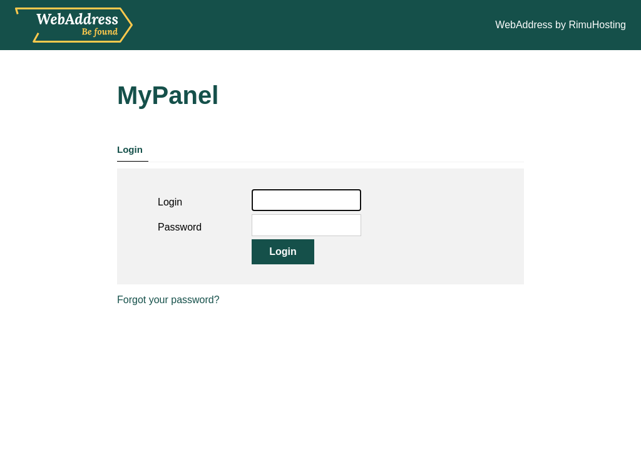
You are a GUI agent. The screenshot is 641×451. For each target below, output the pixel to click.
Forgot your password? (168, 299)
